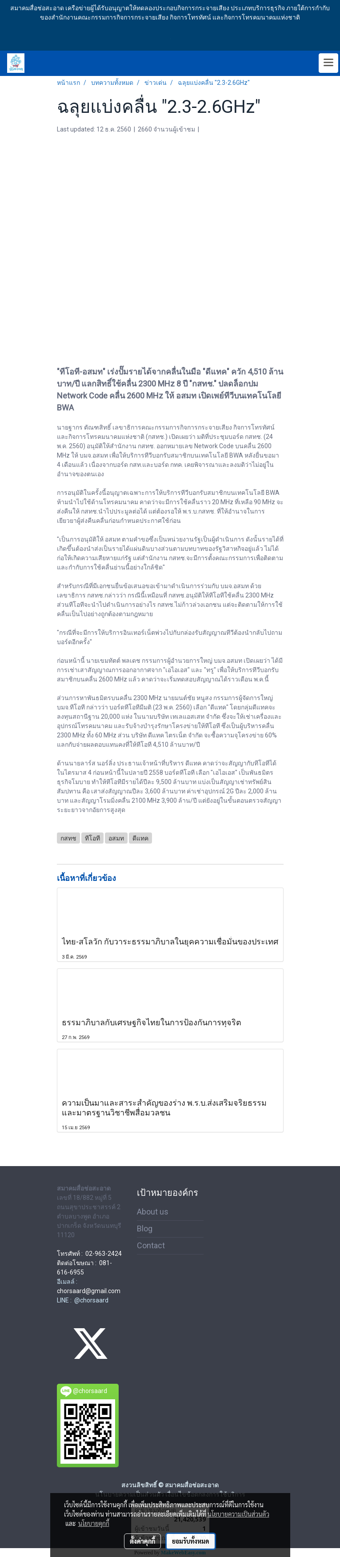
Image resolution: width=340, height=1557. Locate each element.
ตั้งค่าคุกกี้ (142, 1541)
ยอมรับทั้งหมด (190, 1541)
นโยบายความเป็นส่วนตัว (238, 1514)
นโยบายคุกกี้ (93, 1523)
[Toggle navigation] (328, 63)
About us (152, 1211)
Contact (151, 1245)
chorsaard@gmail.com (88, 1290)
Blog (144, 1228)
